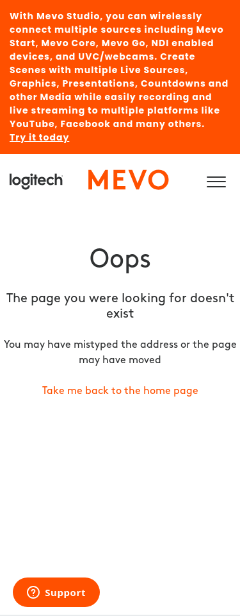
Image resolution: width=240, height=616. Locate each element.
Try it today (39, 137)
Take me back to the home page (120, 391)
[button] (216, 179)
